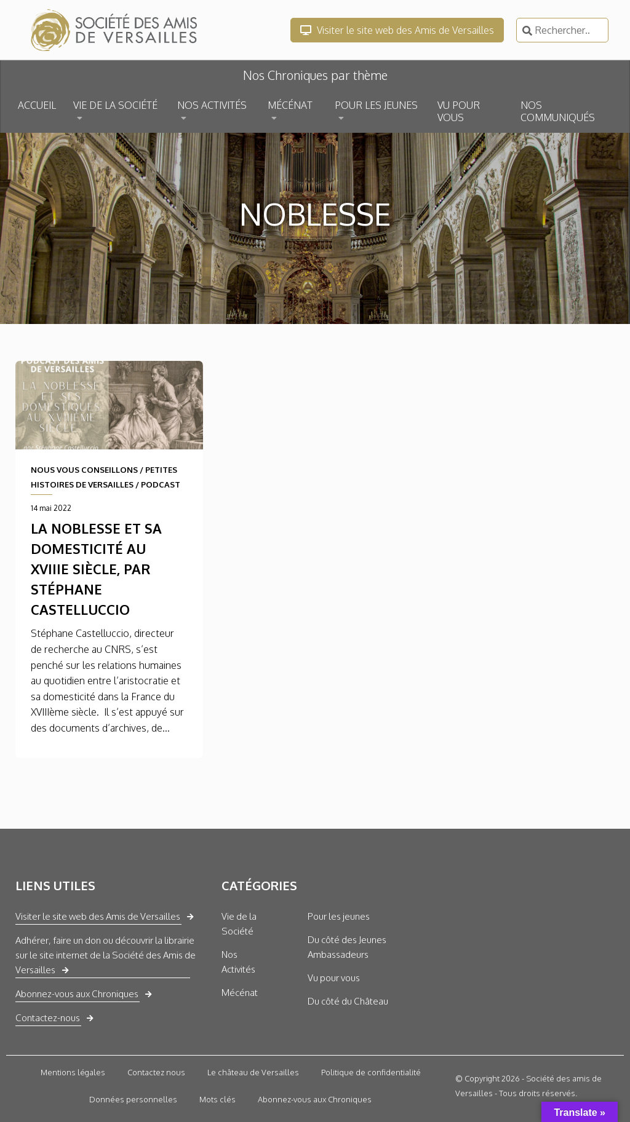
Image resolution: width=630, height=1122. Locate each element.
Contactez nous (156, 1072)
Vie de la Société (239, 924)
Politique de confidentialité (371, 1072)
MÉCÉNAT (290, 105)
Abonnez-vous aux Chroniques (76, 994)
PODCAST (160, 484)
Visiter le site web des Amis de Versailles (397, 30)
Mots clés (217, 1099)
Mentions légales (73, 1072)
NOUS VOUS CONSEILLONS (84, 470)
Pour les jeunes (339, 916)
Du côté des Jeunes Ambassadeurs (347, 947)
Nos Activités (238, 962)
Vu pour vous (334, 978)
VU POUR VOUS (458, 111)
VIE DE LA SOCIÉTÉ (115, 105)
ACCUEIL (37, 105)
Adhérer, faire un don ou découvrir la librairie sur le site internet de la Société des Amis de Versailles (105, 955)
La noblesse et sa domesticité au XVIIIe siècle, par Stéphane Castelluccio (96, 569)
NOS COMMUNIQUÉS (557, 111)
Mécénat (239, 992)
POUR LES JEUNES (376, 105)
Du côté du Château (348, 1001)
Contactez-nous (47, 1018)
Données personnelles (133, 1099)
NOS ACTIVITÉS (212, 105)
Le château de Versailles (253, 1072)
